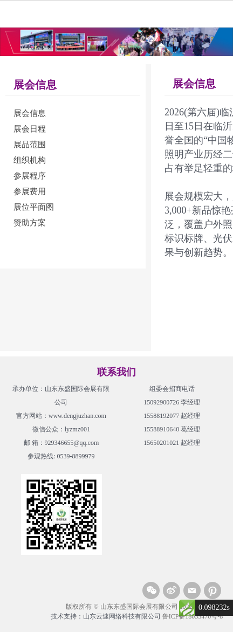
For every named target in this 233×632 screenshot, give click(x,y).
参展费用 (29, 191)
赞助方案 (29, 222)
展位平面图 (33, 207)
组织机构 (29, 160)
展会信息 (29, 113)
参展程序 (29, 175)
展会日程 (29, 129)
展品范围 (29, 144)
